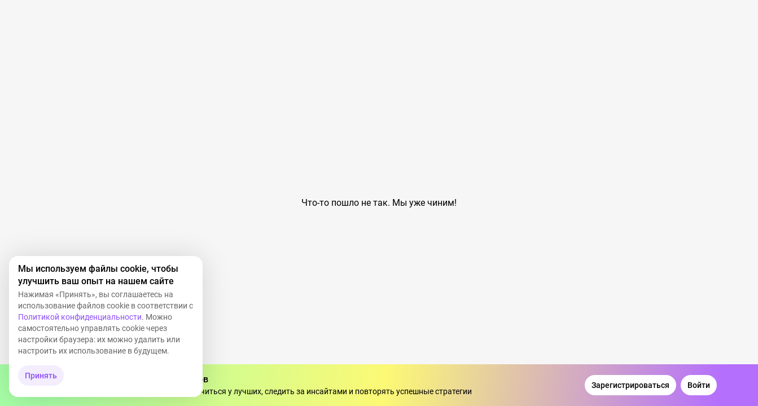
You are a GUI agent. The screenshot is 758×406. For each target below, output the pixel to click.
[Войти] (699, 385)
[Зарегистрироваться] (630, 385)
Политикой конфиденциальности (80, 316)
